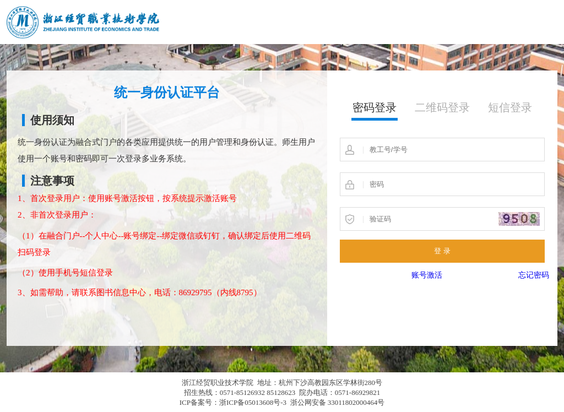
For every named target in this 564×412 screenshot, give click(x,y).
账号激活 (426, 275)
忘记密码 (533, 275)
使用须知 (52, 120)
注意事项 (52, 181)
